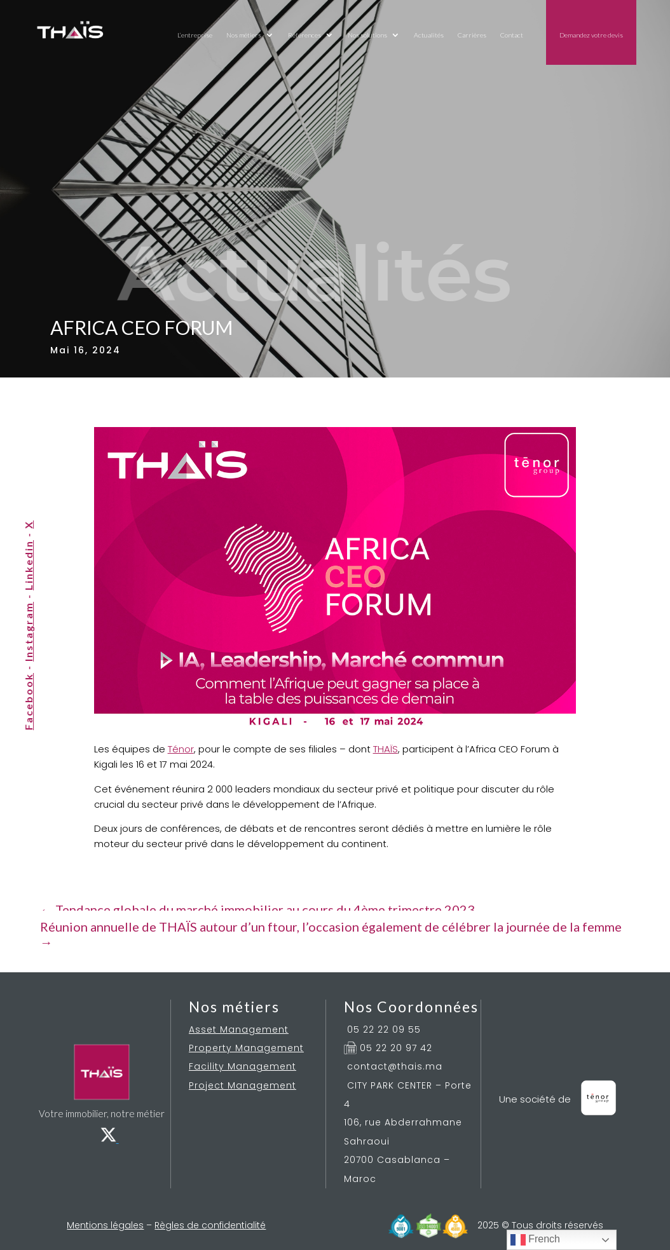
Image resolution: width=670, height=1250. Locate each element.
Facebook (28, 701)
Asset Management (239, 1029)
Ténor (181, 749)
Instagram (28, 632)
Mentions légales (105, 1225)
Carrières (472, 35)
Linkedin (28, 565)
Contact (511, 35)
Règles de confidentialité (210, 1225)
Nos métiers (243, 35)
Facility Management (242, 1066)
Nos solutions (367, 35)
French (535, 1239)
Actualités (429, 35)
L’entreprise (194, 35)
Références (304, 35)
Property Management (246, 1048)
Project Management (242, 1085)
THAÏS (385, 749)
